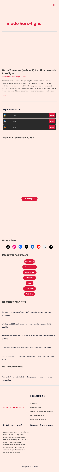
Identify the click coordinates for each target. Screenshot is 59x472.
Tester (52, 115)
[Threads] (20, 407)
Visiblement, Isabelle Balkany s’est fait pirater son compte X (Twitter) (27, 347)
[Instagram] (4, 407)
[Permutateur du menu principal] (53, 5)
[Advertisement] (29, 220)
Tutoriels (29, 295)
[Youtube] (14, 407)
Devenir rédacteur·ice (38, 419)
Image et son (29, 273)
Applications (6, 77)
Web (13, 77)
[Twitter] (10, 407)
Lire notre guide (29, 199)
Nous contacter (36, 407)
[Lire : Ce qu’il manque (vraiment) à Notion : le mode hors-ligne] (29, 51)
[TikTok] (23, 407)
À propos (33, 403)
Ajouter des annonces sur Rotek (42, 411)
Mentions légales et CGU (39, 415)
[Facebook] (7, 407)
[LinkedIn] (17, 407)
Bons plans (30, 289)
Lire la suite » (7, 96)
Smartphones (29, 267)
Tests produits (29, 262)
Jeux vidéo (29, 278)
